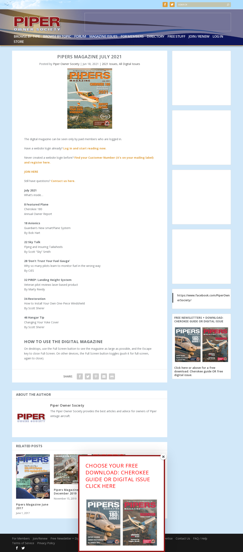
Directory (155, 37)
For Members (132, 37)
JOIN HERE (31, 172)
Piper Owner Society (66, 64)
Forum (80, 37)
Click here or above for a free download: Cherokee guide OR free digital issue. (198, 371)
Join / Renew (199, 37)
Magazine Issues (103, 37)
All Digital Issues (129, 64)
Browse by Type (27, 37)
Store (19, 42)
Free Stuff (176, 37)
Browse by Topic (57, 37)
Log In (217, 37)
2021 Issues (109, 64)
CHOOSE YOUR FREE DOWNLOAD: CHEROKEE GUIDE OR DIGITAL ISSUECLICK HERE (117, 477)
